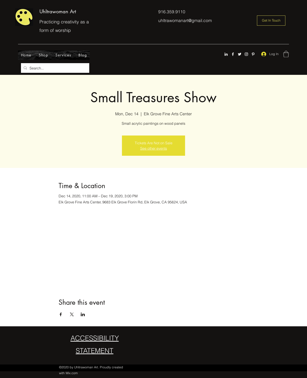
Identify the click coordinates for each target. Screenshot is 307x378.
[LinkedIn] (226, 54)
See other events (153, 148)
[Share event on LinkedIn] (83, 314)
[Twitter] (239, 54)
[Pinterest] (253, 54)
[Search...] (55, 68)
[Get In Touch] (271, 21)
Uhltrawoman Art (57, 11)
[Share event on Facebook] (61, 314)
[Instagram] (246, 54)
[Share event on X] (72, 314)
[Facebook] (233, 54)
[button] (286, 54)
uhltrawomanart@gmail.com (185, 20)
